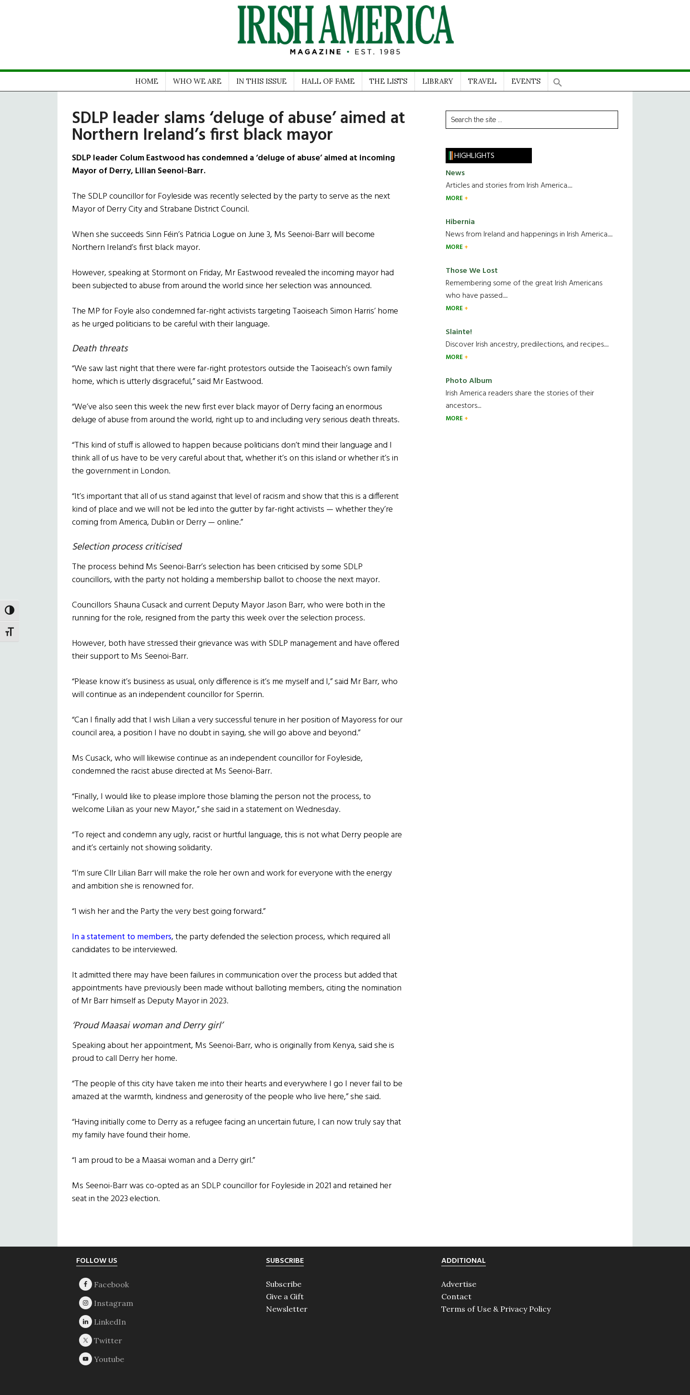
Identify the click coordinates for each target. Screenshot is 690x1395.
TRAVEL (482, 81)
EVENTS (525, 81)
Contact (456, 1296)
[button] (558, 79)
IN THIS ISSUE (261, 81)
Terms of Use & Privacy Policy (496, 1309)
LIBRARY (437, 81)
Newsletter (287, 1309)
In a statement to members (122, 937)
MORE (455, 198)
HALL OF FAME (328, 81)
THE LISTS (388, 81)
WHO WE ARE (197, 81)
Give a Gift (285, 1296)
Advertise (458, 1284)
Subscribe (283, 1284)
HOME (146, 81)
